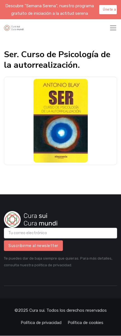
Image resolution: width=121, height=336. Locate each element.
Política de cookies (85, 322)
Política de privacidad (41, 322)
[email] (60, 233)
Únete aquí (110, 9)
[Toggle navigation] (113, 28)
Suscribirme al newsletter (33, 245)
